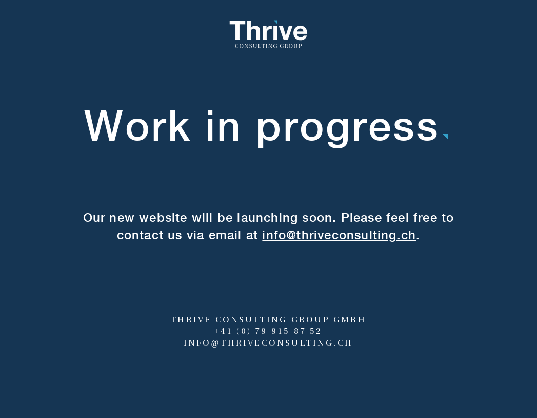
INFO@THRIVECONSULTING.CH (268, 343)
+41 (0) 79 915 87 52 (268, 331)
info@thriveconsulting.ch (339, 234)
